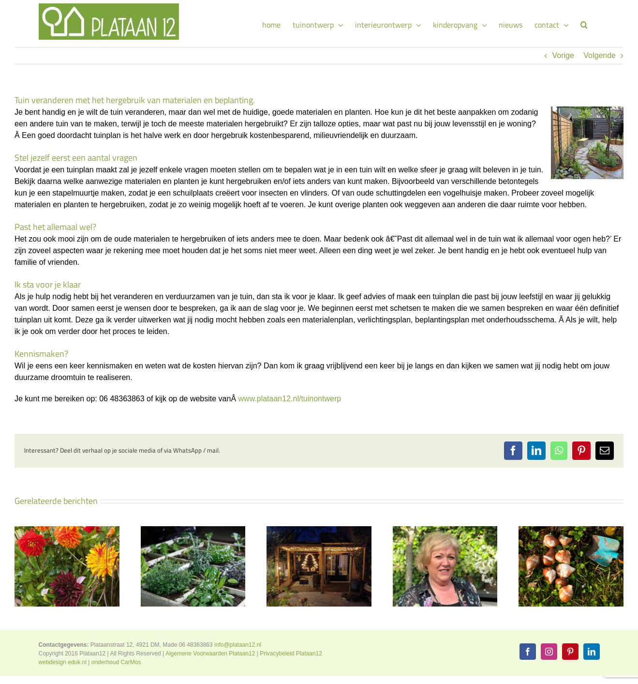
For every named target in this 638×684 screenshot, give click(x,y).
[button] (584, 23)
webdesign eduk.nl (63, 662)
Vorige (563, 55)
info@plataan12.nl (237, 644)
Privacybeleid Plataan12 (291, 653)
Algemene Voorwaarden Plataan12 (210, 653)
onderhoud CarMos (116, 662)
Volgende (599, 55)
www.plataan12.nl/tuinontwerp (289, 399)
